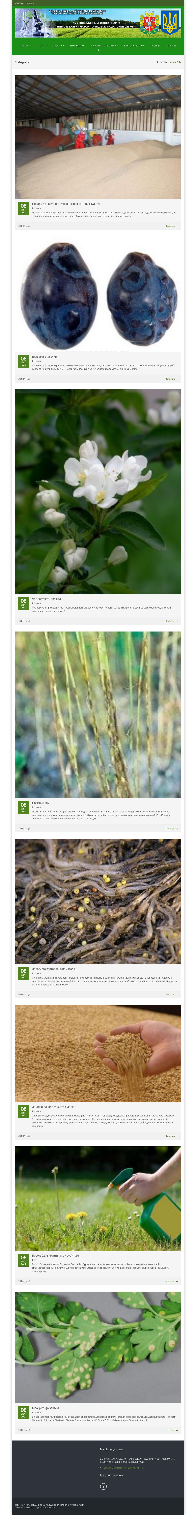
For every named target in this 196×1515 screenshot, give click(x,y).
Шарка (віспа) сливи (45, 356)
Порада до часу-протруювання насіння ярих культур (66, 203)
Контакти (30, 3)
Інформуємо (77, 45)
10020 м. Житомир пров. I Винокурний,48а (123, 1468)
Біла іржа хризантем (45, 1408)
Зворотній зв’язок (134, 45)
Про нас (40, 45)
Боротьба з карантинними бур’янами (56, 1255)
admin (38, 208)
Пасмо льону (40, 802)
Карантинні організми (103, 45)
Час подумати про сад (46, 598)
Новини (155, 45)
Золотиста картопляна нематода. (54, 968)
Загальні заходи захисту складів (53, 1106)
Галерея (171, 45)
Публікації (25, 226)
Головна (19, 3)
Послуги (57, 45)
